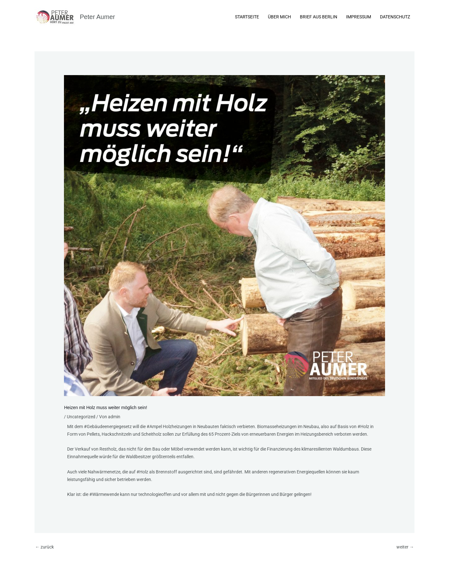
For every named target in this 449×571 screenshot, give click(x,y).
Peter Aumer (97, 16)
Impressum (358, 16)
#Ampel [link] (154, 426)
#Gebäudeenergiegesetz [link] (108, 426)
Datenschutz (395, 16)
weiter (405, 546)
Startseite (247, 16)
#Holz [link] (363, 426)
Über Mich (279, 16)
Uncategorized (81, 416)
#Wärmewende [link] (104, 494)
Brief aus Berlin (318, 16)
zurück (44, 546)
